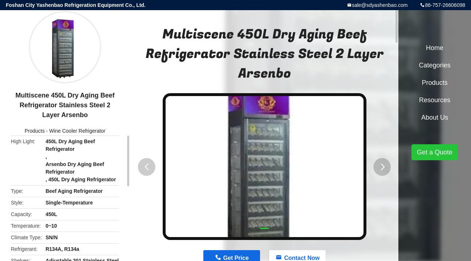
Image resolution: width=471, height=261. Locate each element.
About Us (434, 117)
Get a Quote (434, 152)
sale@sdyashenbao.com (380, 5)
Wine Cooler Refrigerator (77, 131)
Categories (434, 65)
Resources (434, 100)
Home (434, 47)
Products (35, 131)
